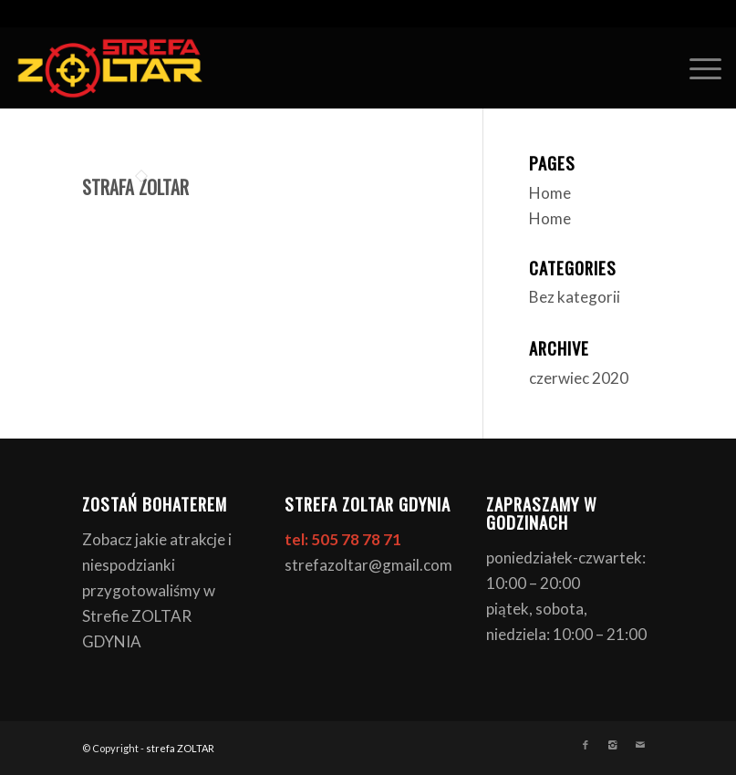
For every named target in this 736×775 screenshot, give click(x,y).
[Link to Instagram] (613, 745)
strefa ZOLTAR (180, 748)
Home (550, 192)
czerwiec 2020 (578, 378)
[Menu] (696, 67)
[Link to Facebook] (585, 745)
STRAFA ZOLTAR (135, 187)
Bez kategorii (574, 296)
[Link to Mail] (640, 745)
